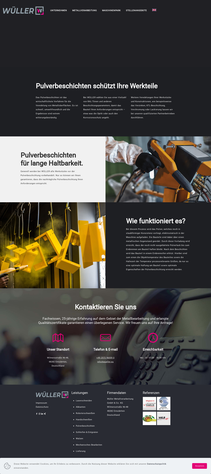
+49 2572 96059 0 (105, 358)
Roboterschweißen (85, 413)
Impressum (41, 403)
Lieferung (80, 451)
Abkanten (80, 407)
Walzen (79, 438)
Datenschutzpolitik (156, 464)
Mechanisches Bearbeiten (89, 445)
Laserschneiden (84, 400)
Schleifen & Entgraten (87, 432)
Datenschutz (42, 407)
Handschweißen (84, 419)
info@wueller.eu (105, 362)
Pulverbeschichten (85, 426)
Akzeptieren (199, 466)
